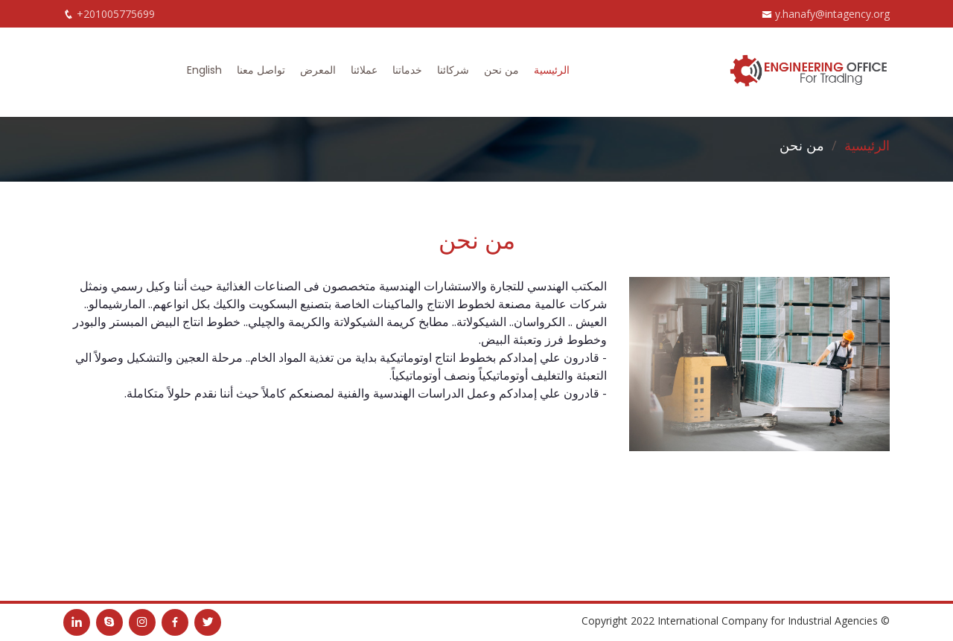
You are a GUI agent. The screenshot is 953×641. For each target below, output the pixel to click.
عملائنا (364, 70)
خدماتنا (407, 70)
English (204, 70)
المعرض (318, 70)
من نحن (501, 70)
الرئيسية (552, 70)
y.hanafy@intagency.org (832, 14)
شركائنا (453, 70)
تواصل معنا (261, 70)
